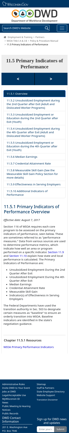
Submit (60, 429)
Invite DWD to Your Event (16, 387)
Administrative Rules (13, 384)
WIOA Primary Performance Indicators (28, 347)
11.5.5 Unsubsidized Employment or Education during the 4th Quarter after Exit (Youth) (32, 146)
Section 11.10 (18, 256)
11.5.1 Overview (17, 93)
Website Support (46, 395)
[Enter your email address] (45, 429)
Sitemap (41, 384)
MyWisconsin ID (11, 398)
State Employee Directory (51, 391)
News (5, 402)
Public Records (10, 413)
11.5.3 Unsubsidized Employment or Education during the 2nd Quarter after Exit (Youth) (32, 118)
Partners (39, 37)
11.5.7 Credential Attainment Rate (29, 163)
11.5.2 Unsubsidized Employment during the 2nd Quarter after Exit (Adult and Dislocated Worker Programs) (33, 104)
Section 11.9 (56, 252)
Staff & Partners (45, 387)
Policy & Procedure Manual (44, 40)
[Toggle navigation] (62, 28)
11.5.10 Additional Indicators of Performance (27, 192)
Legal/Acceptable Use (14, 395)
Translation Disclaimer (47, 399)
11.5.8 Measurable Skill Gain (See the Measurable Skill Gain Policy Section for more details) (32, 173)
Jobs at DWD (9, 391)
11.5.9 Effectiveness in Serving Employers (34, 184)
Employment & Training (20, 37)
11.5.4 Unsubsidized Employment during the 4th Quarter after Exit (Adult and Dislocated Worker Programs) (33, 132)
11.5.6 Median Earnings (22, 156)
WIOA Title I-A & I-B (17, 40)
